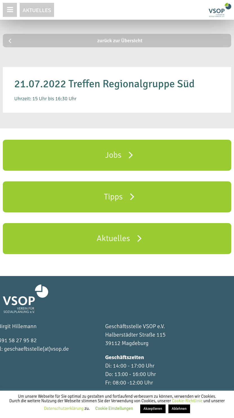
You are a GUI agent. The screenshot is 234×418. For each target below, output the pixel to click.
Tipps (119, 196)
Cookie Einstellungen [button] (114, 408)
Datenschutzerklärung (64, 408)
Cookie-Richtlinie (187, 400)
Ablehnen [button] (179, 408)
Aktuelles (37, 10)
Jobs (119, 155)
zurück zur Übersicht (75, 41)
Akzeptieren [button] (153, 408)
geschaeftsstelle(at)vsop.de (36, 348)
